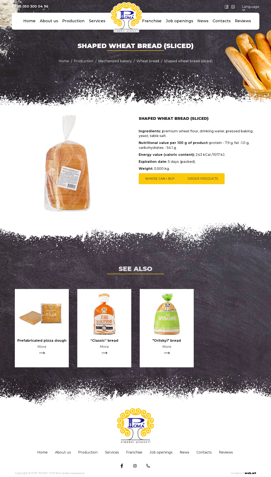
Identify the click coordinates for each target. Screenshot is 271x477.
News (202, 21)
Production (73, 21)
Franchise (152, 21)
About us (49, 21)
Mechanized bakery (115, 61)
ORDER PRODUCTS (203, 179)
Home (29, 21)
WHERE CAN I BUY (160, 179)
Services (97, 21)
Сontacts (222, 21)
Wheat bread (148, 61)
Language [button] (250, 8)
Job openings (179, 21)
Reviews (243, 21)
